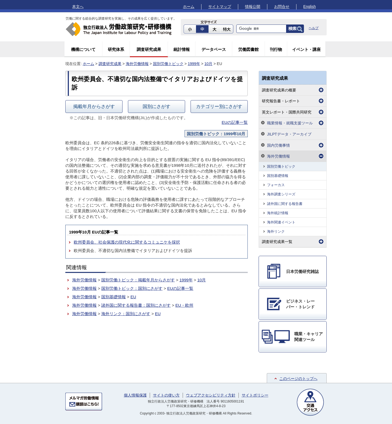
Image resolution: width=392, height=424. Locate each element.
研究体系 (116, 49)
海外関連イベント (281, 222)
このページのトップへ (298, 378)
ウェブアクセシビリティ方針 (210, 395)
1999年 (194, 64)
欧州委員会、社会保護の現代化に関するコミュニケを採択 (127, 242)
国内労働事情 (278, 145)
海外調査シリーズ (281, 194)
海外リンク (276, 231)
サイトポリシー (255, 395)
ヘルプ (313, 28)
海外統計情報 (277, 213)
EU (133, 296)
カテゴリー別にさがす (219, 106)
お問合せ (281, 6)
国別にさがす (156, 106)
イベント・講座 (306, 49)
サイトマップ (219, 6)
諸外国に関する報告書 (284, 204)
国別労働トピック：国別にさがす (132, 288)
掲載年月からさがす (94, 106)
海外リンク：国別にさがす (125, 313)
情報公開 (252, 6)
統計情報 (181, 49)
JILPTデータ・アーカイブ (289, 134)
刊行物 (276, 49)
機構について (83, 49)
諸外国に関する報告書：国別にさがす (136, 305)
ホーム (188, 6)
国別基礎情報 (113, 296)
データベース (213, 49)
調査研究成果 (149, 49)
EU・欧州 (184, 305)
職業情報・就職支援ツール (290, 123)
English (309, 6)
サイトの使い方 (166, 395)
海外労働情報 (137, 64)
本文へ (78, 6)
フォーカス (276, 185)
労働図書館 (248, 49)
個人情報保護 (135, 395)
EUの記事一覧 (235, 122)
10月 (208, 64)
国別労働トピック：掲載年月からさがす (138, 280)
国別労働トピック (168, 64)
